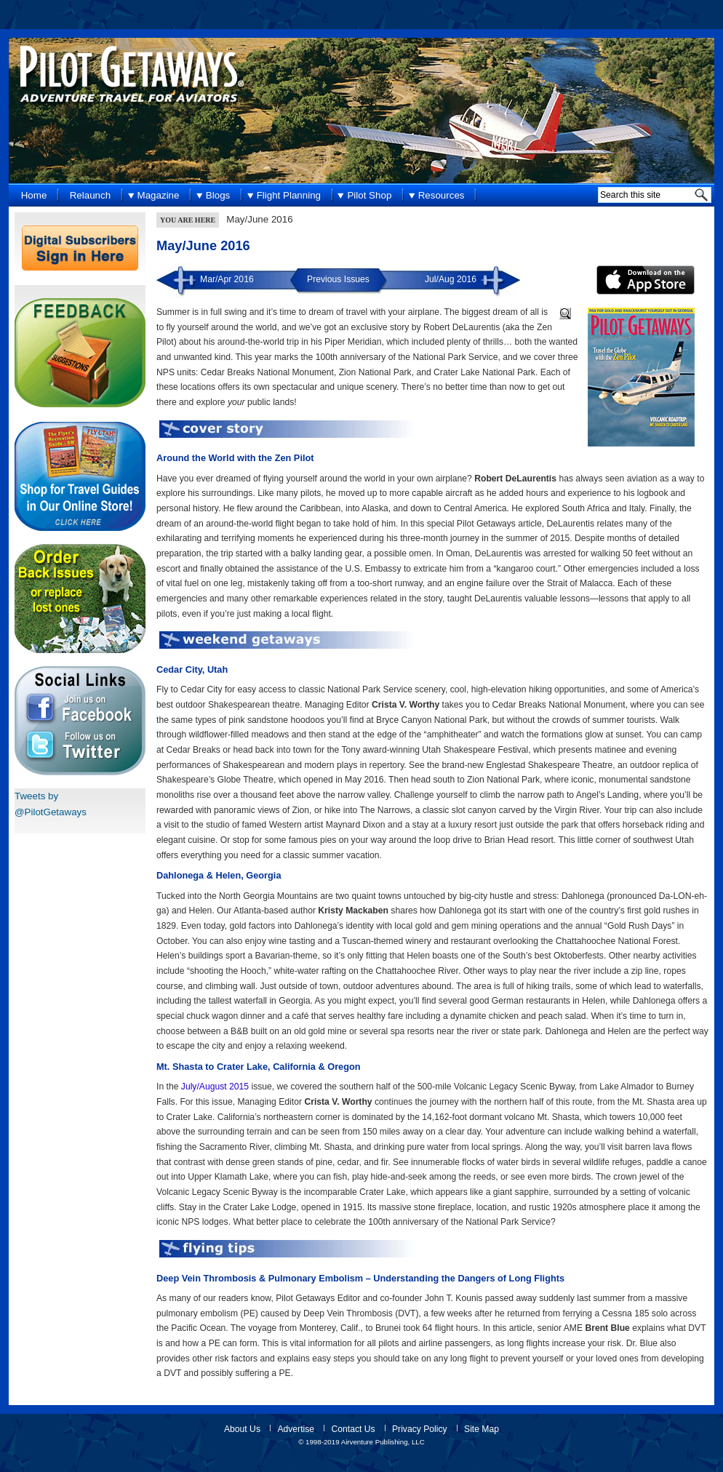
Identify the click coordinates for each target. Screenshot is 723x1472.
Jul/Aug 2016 (450, 279)
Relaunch (90, 195)
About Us (242, 1429)
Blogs (218, 195)
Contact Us (353, 1429)
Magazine (158, 195)
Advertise (295, 1429)
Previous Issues (338, 279)
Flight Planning (289, 195)
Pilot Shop (369, 195)
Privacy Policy (419, 1429)
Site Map (481, 1429)
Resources (441, 195)
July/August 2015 (215, 1086)
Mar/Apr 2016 (227, 279)
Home (34, 195)
